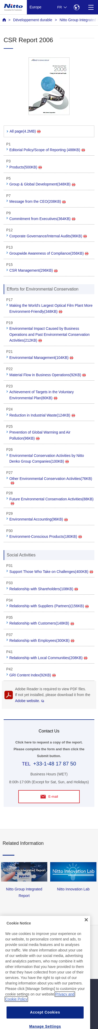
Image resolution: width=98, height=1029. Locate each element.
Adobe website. (29, 701)
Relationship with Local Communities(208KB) (48, 658)
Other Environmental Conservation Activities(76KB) (50, 481)
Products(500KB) (25, 167)
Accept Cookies (45, 1021)
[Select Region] (76, 7)
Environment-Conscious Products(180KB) (45, 536)
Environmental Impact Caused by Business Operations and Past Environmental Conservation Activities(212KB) (49, 334)
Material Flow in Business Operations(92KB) (47, 375)
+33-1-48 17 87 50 (54, 764)
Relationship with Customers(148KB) (41, 623)
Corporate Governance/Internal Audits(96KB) (48, 236)
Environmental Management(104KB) (41, 357)
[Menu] (91, 7)
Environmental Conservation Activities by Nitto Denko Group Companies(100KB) (46, 458)
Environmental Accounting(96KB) (38, 519)
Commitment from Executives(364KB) (42, 219)
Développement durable (32, 20)
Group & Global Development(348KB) (42, 184)
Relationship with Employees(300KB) (41, 640)
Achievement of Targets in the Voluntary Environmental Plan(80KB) (41, 395)
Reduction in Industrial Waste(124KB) (42, 415)
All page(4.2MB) (25, 131)
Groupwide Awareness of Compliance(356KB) (49, 253)
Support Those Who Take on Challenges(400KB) (51, 572)
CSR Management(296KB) (33, 270)
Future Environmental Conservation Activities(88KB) (51, 501)
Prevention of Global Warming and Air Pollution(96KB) (40, 435)
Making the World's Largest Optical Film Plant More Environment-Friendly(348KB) (51, 308)
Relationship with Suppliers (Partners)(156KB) (49, 606)
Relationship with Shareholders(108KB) (43, 589)
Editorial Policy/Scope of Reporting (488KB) (47, 150)
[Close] (86, 929)
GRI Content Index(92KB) (32, 675)
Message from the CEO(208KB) (37, 201)
